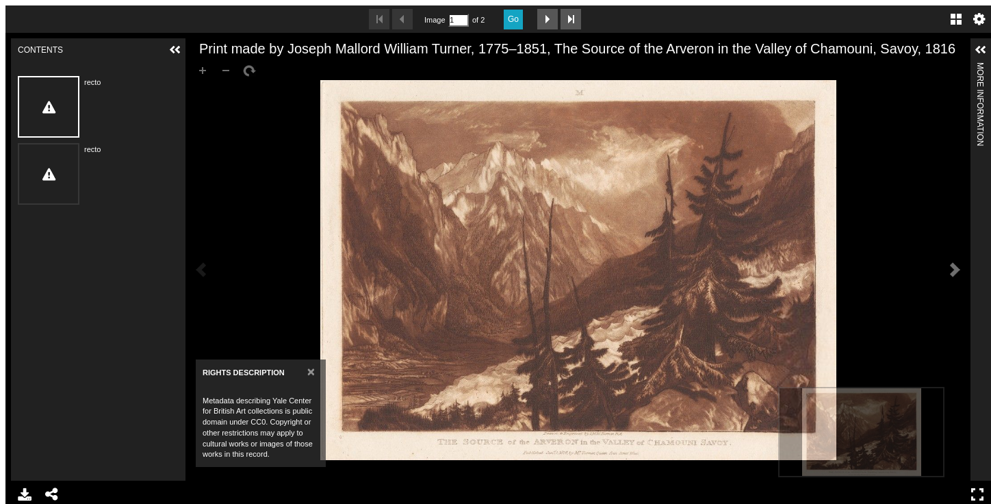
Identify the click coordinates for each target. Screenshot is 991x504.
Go (513, 19)
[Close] (311, 371)
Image (434, 20)
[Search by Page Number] (458, 20)
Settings (979, 19)
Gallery (956, 19)
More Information (980, 68)
